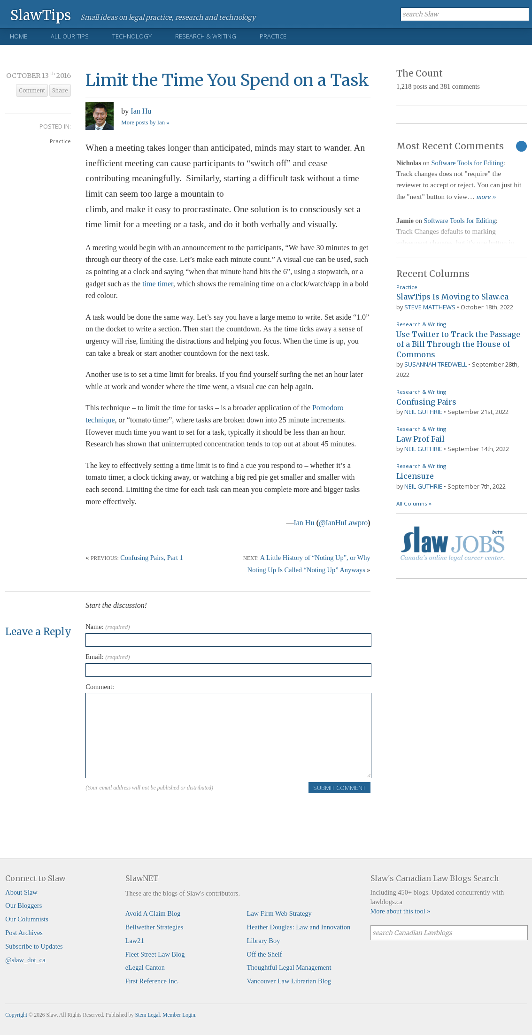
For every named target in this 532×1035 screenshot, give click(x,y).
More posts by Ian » (145, 122)
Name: (107, 626)
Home (18, 36)
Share (60, 90)
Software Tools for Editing (467, 163)
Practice (273, 36)
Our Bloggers (23, 905)
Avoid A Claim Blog (153, 913)
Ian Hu (141, 111)
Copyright (16, 1015)
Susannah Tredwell (435, 364)
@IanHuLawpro (343, 523)
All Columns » (414, 503)
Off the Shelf (264, 954)
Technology (132, 36)
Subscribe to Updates (33, 946)
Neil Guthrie (423, 411)
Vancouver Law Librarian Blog (289, 981)
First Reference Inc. (152, 981)
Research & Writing (205, 36)
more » (486, 196)
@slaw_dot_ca (25, 960)
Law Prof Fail (420, 439)
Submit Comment (339, 787)
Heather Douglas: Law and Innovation (299, 927)
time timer (157, 284)
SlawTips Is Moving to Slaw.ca (452, 296)
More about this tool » (400, 911)
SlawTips (40, 15)
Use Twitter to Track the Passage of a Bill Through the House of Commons (458, 344)
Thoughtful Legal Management (289, 967)
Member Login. (179, 1015)
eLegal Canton (145, 967)
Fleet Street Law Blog (155, 954)
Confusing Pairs (426, 401)
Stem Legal (147, 1015)
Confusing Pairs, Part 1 (151, 557)
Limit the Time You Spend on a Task (227, 80)
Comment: (99, 686)
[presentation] (156, 812)
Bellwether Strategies (154, 927)
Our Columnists (26, 919)
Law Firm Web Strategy (279, 913)
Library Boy (263, 940)
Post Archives (24, 932)
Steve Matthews (429, 307)
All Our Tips (70, 36)
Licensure (415, 476)
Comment (32, 90)
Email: (107, 656)
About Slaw (21, 892)
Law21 (134, 940)
